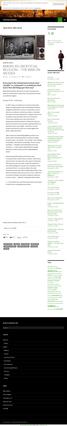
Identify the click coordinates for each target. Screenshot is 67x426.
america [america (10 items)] (52, 270)
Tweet (19, 237)
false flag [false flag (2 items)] (58, 277)
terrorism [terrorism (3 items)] (51, 301)
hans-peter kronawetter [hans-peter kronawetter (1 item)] (53, 284)
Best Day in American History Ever (54, 99)
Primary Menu (64, 19)
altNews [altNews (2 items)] (58, 268)
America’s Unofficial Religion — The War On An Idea (21, 69)
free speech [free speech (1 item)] (51, 282)
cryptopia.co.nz (7, 398)
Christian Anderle (10, 20)
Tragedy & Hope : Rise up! (55, 224)
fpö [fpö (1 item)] (60, 278)
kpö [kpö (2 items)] (55, 289)
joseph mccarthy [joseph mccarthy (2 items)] (53, 287)
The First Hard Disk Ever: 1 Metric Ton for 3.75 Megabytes (56, 173)
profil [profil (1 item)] (61, 295)
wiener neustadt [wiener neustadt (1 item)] (52, 309)
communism (25, 244)
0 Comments (27, 77)
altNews (6, 350)
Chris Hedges (7, 394)
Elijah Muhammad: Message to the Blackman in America (56, 106)
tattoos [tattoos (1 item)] (56, 299)
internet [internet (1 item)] (56, 286)
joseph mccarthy (23, 246)
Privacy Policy (6, 422)
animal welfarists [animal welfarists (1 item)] (52, 273)
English (5, 63)
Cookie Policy (37, 8)
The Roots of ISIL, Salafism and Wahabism (56, 181)
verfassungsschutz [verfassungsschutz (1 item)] (58, 303)
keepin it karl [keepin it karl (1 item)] (51, 289)
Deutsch (5, 340)
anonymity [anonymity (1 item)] (58, 273)
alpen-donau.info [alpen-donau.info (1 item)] (52, 268)
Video (6, 77)
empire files (35, 244)
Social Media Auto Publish (26, 425)
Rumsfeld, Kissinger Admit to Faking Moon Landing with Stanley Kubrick (55, 138)
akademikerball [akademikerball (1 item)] (53, 266)
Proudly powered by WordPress (19, 422)
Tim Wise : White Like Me (55, 219)
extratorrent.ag (7, 405)
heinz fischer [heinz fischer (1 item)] (51, 286)
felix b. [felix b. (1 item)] (49, 278)
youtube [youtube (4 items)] (59, 309)
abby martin (8, 244)
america (16, 244)
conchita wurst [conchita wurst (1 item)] (51, 277)
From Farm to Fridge (53, 192)
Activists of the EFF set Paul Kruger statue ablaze (55, 165)
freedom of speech (10, 246)
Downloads (7, 361)
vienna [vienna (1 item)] (57, 306)
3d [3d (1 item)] (48, 266)
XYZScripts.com (43, 425)
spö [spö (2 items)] (53, 299)
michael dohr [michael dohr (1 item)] (51, 293)
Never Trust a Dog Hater (55, 198)
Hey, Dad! (50, 77)
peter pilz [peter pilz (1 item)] (50, 295)
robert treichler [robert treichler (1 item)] (58, 297)
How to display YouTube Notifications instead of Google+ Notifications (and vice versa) (56, 128)
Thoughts (7, 375)
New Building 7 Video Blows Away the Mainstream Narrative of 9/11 (55, 156)
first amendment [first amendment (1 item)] (55, 278)
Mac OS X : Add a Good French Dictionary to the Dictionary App (55, 211)
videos (7, 248)
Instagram (51, 44)
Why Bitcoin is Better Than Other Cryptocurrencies (56, 83)
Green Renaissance (53, 236)
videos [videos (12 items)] (51, 306)
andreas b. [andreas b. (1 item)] (59, 271)
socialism (34, 246)
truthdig (5, 408)
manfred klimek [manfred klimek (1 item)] (51, 291)
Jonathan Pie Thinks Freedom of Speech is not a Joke (56, 91)
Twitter (58, 42)
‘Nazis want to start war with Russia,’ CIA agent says (55, 147)
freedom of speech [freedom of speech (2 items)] (53, 280)
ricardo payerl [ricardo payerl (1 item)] (51, 297)
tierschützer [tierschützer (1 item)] (51, 303)
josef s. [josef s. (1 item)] (60, 286)
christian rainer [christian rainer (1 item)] (56, 275)
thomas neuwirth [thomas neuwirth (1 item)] (59, 301)
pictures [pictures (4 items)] (55, 295)
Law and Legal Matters (10, 368)
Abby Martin (6, 391)
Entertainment (8, 364)
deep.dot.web (7, 401)
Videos (11, 63)
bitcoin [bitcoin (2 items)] (50, 275)
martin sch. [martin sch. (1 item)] (58, 291)
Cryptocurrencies (9, 357)
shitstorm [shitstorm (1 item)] (50, 299)
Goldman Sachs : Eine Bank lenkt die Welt (56, 230)
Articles (6, 354)
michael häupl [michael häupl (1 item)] (57, 293)
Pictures (6, 371)
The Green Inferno (53, 187)
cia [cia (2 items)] (61, 275)
